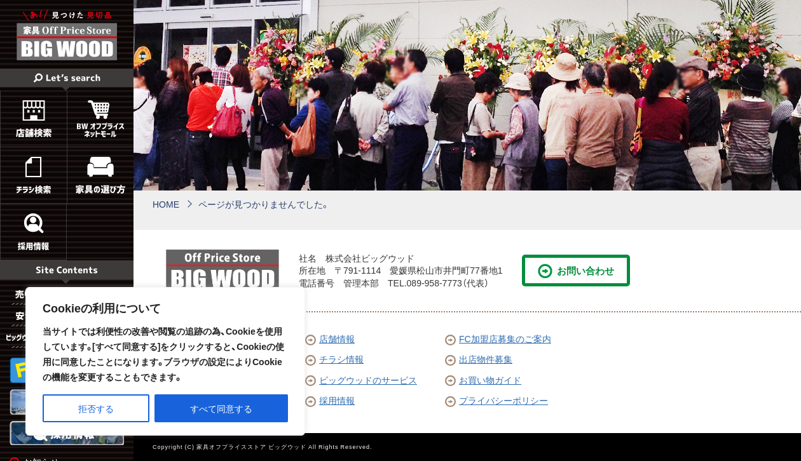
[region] (165, 361)
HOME (166, 203)
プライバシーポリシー (496, 400)
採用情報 (330, 400)
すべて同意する (221, 408)
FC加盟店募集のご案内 (498, 338)
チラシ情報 (334, 358)
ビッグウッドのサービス (361, 379)
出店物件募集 (478, 358)
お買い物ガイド (483, 379)
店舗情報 (330, 338)
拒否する (96, 408)
